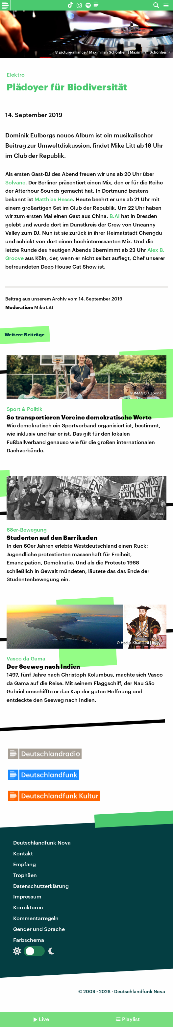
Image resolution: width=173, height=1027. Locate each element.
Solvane (15, 182)
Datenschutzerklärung (41, 886)
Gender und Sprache (39, 929)
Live (44, 1019)
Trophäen (25, 875)
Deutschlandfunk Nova (42, 842)
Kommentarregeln (36, 918)
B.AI (115, 216)
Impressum (27, 896)
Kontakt (23, 853)
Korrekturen (28, 907)
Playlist (131, 1019)
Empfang (24, 864)
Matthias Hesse (54, 199)
